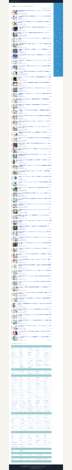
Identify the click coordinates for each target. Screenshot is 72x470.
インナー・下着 (57, 11)
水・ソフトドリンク (57, 25)
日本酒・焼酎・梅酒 (57, 29)
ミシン (12, 350)
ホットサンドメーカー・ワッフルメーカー (15, 398)
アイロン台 (13, 367)
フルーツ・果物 (57, 21)
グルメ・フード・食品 (57, 17)
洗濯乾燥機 (29, 352)
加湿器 (12, 438)
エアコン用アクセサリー (23, 442)
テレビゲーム (56, 60)
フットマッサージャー (47, 425)
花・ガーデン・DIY (57, 52)
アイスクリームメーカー (39, 398)
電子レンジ (37, 379)
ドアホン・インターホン (15, 371)
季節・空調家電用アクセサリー (15, 442)
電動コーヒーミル (22, 394)
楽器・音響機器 (57, 56)
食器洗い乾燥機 (46, 400)
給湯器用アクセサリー (39, 373)
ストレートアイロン (38, 415)
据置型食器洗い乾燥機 (15, 402)
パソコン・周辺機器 (57, 32)
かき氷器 (29, 398)
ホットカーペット (30, 440)
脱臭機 (21, 438)
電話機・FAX (13, 448)
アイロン (45, 350)
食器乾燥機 (29, 402)
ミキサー (37, 394)
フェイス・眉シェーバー (39, 421)
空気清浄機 (37, 436)
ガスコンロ (37, 390)
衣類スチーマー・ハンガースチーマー (15, 352)
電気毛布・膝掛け (38, 440)
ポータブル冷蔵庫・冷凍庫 (15, 379)
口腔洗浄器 (13, 419)
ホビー (55, 58)
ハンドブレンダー (22, 396)
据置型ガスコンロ (46, 390)
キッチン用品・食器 (57, 42)
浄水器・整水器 (46, 402)
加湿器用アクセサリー (31, 444)
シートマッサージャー (15, 425)
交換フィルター (22, 356)
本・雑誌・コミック (57, 73)
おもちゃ (56, 54)
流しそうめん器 (22, 400)
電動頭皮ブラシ (30, 417)
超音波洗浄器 (13, 354)
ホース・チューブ (30, 442)
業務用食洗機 (38, 402)
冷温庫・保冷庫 (46, 377)
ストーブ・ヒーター (38, 438)
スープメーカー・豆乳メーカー (15, 400)
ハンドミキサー (30, 396)
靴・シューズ (56, 7)
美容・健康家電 (14, 413)
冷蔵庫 (21, 377)
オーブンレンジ (46, 379)
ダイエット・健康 (57, 44)
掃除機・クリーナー (14, 348)
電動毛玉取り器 (38, 350)
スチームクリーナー (46, 348)
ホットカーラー (22, 417)
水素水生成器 (38, 400)
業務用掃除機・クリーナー (23, 367)
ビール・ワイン (57, 27)
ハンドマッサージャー (39, 425)
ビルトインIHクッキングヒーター (23, 390)
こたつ (12, 440)
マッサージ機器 (22, 423)
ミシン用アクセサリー (47, 358)
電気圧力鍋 (45, 381)
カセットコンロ (22, 392)
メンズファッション (57, 5)
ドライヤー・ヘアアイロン (15, 415)
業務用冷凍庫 (38, 377)
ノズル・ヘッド (14, 358)
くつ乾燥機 (37, 354)
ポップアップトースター (39, 381)
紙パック (37, 356)
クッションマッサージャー (47, 423)
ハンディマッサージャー (23, 425)
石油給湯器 (13, 373)
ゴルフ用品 (56, 69)
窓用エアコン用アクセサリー (47, 442)
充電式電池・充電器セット (39, 459)
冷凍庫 (29, 377)
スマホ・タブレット (57, 31)
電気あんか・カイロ (46, 440)
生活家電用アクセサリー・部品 (47, 354)
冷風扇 (29, 436)
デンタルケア (38, 417)
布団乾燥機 (29, 354)
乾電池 (12, 459)
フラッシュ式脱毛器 (22, 421)
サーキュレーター (22, 436)
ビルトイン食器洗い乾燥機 (23, 402)
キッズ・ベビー (57, 67)
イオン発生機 (29, 438)
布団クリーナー (38, 348)
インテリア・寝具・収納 (58, 38)
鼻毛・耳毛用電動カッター (47, 421)
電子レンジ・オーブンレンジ (31, 379)
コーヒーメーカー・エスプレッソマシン (39, 392)
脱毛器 (12, 421)
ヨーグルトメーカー (46, 398)
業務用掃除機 (29, 367)
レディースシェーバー (47, 419)
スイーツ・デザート (57, 23)
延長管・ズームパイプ (47, 356)
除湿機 (45, 436)
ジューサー (13, 396)
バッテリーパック (30, 358)
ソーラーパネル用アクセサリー (47, 373)
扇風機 (12, 436)
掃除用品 (37, 442)
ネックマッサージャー (31, 425)
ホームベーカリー (46, 396)
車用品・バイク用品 (57, 64)
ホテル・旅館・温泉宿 (57, 75)
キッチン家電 (13, 375)
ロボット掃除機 (30, 348)
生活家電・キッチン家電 (58, 36)
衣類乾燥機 (21, 354)
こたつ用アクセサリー (23, 446)
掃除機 (21, 348)
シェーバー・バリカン (31, 419)
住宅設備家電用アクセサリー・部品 (31, 373)
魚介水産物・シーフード (58, 19)
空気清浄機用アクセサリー (15, 444)
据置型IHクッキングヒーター (15, 390)
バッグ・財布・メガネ (57, 9)
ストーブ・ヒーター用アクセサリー (39, 444)
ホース (29, 356)
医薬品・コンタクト (57, 46)
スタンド (21, 358)
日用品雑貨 (56, 40)
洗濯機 (21, 352)
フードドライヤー (22, 398)
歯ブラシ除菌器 (22, 419)
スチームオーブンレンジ (15, 381)
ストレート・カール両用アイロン (15, 417)
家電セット (13, 461)
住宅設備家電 (13, 369)
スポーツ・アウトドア (57, 50)
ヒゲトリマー (13, 423)
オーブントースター (30, 381)
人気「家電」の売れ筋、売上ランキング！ (19, 343)
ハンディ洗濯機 (46, 352)
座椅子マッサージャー (39, 423)
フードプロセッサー (46, 394)
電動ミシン (21, 350)
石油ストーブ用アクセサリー (15, 446)
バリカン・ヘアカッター (31, 421)
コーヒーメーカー (46, 392)
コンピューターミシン (31, 350)
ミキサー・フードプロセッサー (31, 394)
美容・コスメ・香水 (57, 48)
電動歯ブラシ (46, 417)
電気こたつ (21, 440)
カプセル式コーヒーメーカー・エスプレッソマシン (15, 394)
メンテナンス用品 (38, 358)
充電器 (29, 459)
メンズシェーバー (38, 419)
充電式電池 (21, 459)
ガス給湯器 (45, 371)
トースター (21, 381)
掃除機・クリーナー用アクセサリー (15, 356)
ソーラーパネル (22, 373)
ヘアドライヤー (22, 415)
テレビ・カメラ (57, 34)
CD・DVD (56, 62)
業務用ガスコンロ (30, 392)
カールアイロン (46, 415)
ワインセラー (21, 379)
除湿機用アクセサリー (23, 444)
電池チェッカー (46, 459)
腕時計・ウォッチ (57, 15)
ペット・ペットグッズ (57, 65)
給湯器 (29, 371)
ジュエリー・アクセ (57, 13)
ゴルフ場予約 (56, 71)
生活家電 (13, 346)
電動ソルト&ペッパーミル (39, 396)
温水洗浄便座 (21, 371)
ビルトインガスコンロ (15, 392)
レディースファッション (58, 3)
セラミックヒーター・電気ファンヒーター (47, 438)
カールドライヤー (30, 415)
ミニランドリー (38, 352)
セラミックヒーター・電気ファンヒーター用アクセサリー (47, 444)
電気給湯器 (37, 371)
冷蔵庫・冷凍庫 (14, 377)
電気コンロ (29, 390)
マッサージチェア (30, 423)
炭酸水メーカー (30, 400)
